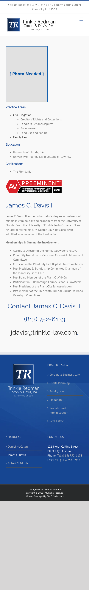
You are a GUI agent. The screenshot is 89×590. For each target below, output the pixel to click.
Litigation (56, 400)
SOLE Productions (55, 496)
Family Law (20, 137)
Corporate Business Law (65, 374)
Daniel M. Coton (18, 446)
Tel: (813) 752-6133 (69, 455)
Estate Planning (60, 383)
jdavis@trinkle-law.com (44, 332)
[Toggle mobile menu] (81, 19)
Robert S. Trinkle (18, 463)
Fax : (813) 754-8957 (66, 460)
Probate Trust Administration (59, 410)
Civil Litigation (22, 115)
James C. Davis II (18, 455)
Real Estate (57, 421)
